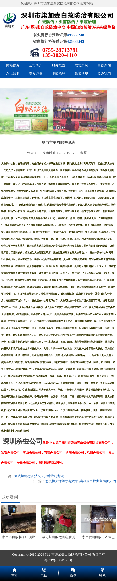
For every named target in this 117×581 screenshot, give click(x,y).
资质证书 (35, 73)
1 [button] (54, 145)
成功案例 (81, 65)
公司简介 (35, 65)
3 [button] (62, 145)
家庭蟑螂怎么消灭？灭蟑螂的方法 (39, 476)
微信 (73, 569)
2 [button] (58, 145)
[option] (58, 128)
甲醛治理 (58, 73)
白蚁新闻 (104, 65)
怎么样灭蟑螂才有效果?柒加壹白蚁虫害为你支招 (80, 481)
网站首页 (12, 65)
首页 (14, 569)
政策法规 (81, 73)
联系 (102, 569)
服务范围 (58, 65)
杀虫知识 (12, 73)
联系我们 (104, 73)
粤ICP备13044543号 (58, 560)
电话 (43, 569)
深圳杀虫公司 (22, 441)
